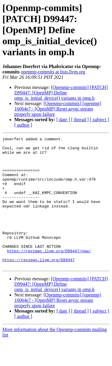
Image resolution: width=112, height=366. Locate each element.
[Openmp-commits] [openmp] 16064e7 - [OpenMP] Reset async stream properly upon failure (57, 109)
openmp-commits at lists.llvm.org (53, 71)
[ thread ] (80, 119)
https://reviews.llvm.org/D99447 (38, 284)
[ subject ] (99, 119)
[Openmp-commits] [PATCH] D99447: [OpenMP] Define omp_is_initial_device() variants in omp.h (61, 93)
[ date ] (63, 119)
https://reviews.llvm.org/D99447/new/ (49, 274)
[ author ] (23, 124)
